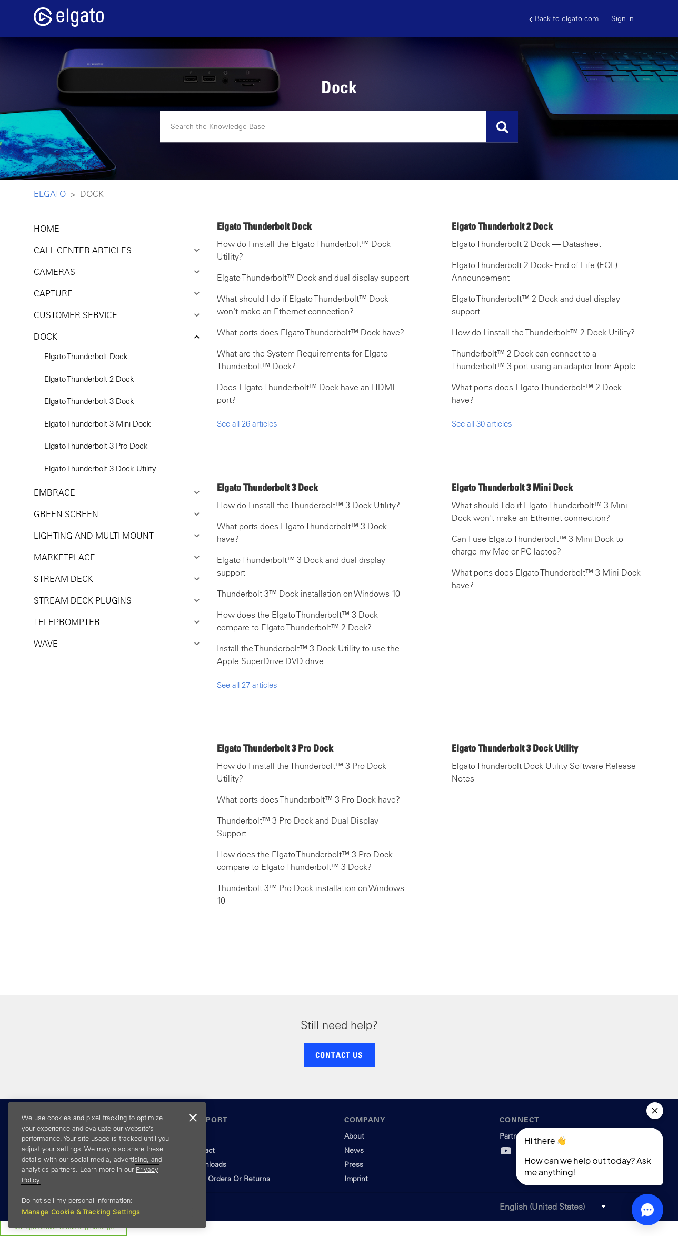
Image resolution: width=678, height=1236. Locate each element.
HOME (46, 228)
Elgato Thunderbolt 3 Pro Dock (96, 446)
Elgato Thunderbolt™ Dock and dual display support (313, 277)
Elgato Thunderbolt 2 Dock (89, 379)
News (354, 1150)
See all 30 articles (482, 424)
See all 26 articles (247, 424)
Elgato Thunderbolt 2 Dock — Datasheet (526, 244)
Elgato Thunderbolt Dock (86, 356)
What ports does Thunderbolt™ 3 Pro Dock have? (308, 799)
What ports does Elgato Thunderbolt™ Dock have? (310, 332)
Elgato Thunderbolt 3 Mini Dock (97, 424)
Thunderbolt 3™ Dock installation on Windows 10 (308, 593)
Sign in (622, 18)
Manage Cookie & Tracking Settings (81, 1212)
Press (353, 1164)
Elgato (50, 194)
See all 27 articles (247, 685)
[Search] (339, 127)
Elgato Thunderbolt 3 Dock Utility (100, 468)
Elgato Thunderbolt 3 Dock (89, 401)
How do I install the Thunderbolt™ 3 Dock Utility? (308, 505)
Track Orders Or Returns (229, 1178)
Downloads (207, 1164)
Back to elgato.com (564, 19)
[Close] (192, 1118)
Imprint (356, 1178)
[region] (107, 1165)
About (354, 1136)
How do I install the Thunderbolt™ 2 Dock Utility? (543, 332)
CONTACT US (339, 1055)
